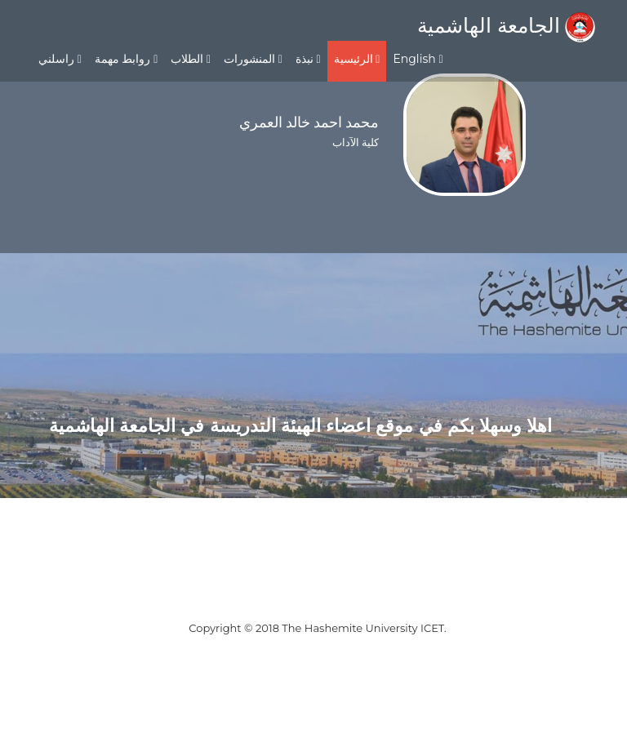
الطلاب (191, 58)
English (417, 58)
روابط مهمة (126, 58)
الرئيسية (357, 58)
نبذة (308, 58)
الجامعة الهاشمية (506, 25)
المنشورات (253, 58)
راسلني (60, 58)
